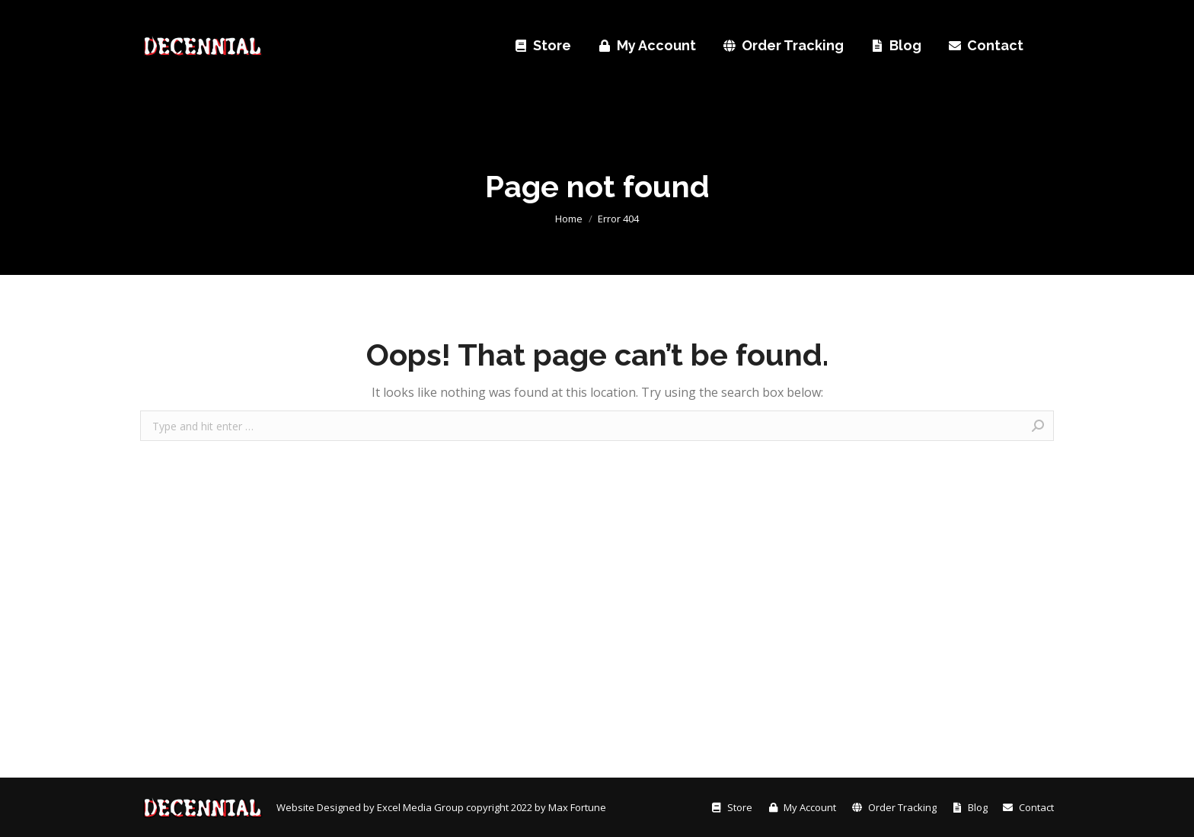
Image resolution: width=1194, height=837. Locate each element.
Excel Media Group (420, 807)
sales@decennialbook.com (895, 15)
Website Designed (319, 807)
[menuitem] (164, 15)
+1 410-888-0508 (755, 15)
